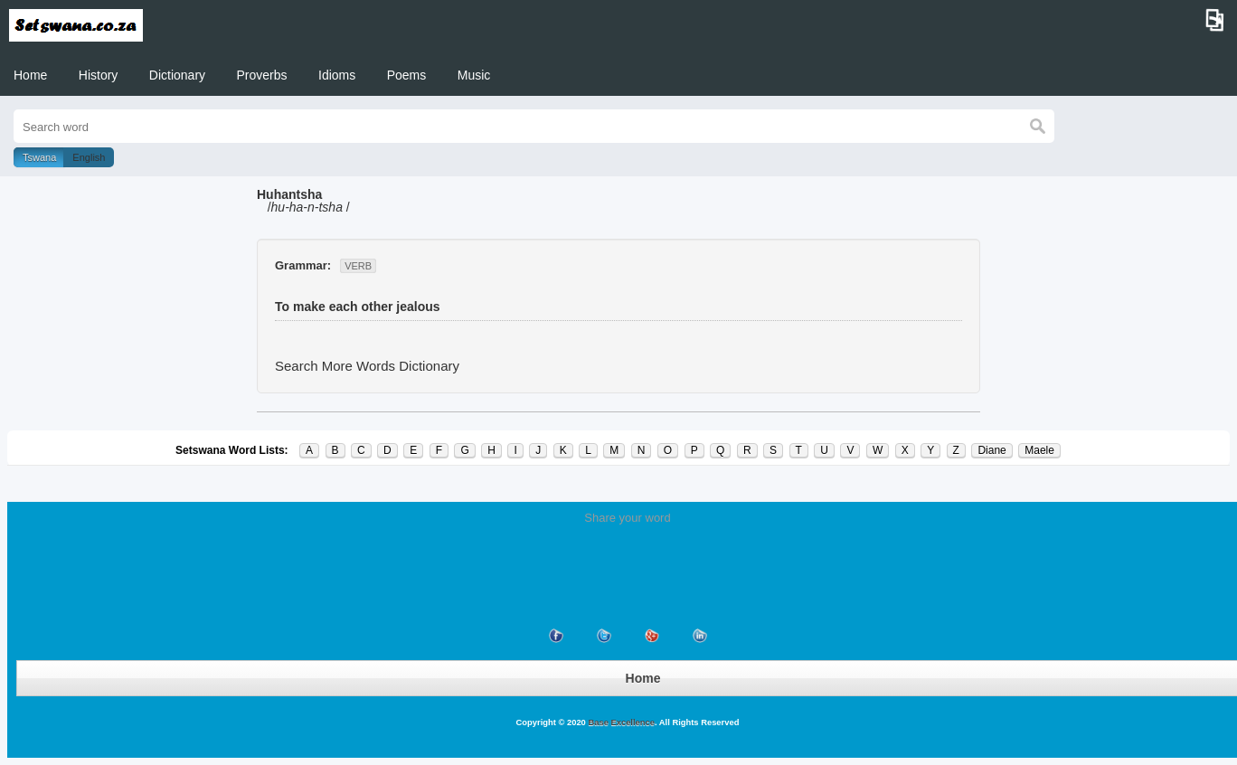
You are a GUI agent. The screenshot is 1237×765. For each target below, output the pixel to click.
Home (30, 75)
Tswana (39, 157)
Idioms (336, 75)
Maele (1039, 450)
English (88, 157)
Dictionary (177, 75)
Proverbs (262, 75)
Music (474, 75)
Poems (407, 75)
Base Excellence (620, 722)
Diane (991, 450)
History (98, 75)
